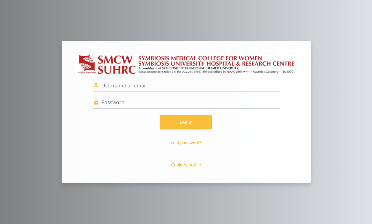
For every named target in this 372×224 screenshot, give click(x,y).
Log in (186, 122)
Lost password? (186, 142)
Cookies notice (186, 165)
